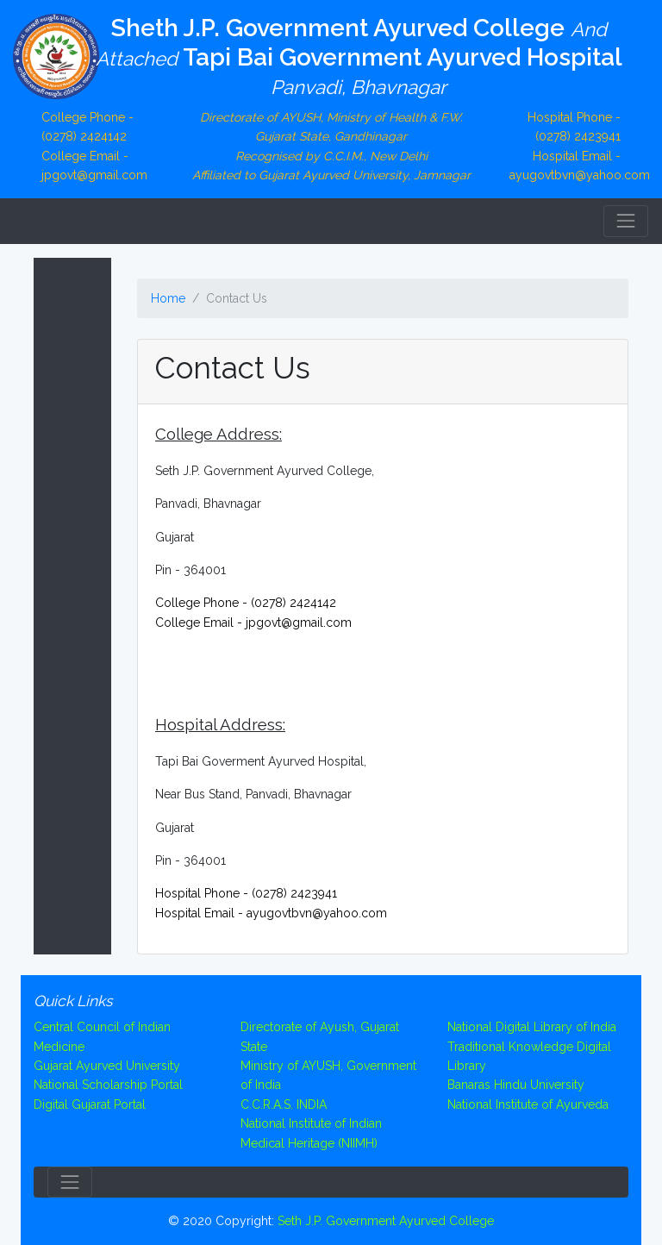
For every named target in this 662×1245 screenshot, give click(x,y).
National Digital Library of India (531, 1027)
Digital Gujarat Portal (90, 1104)
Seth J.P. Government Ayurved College (386, 1221)
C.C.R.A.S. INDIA (283, 1104)
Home (168, 298)
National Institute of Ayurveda (528, 1104)
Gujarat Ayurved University (107, 1066)
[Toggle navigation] (625, 220)
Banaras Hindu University (515, 1085)
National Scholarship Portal (108, 1085)
